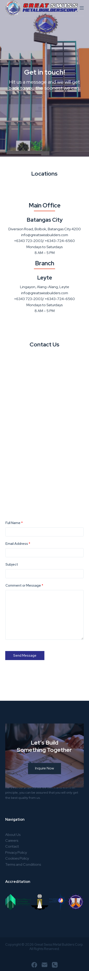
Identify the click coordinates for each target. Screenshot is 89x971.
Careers (11, 840)
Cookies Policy (17, 858)
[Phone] (55, 965)
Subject (11, 564)
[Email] (44, 965)
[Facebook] (34, 965)
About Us (12, 834)
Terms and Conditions (23, 864)
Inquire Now (44, 776)
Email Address (17, 543)
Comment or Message (24, 585)
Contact (12, 846)
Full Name (14, 523)
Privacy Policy (16, 852)
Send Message (24, 655)
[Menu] (82, 8)
